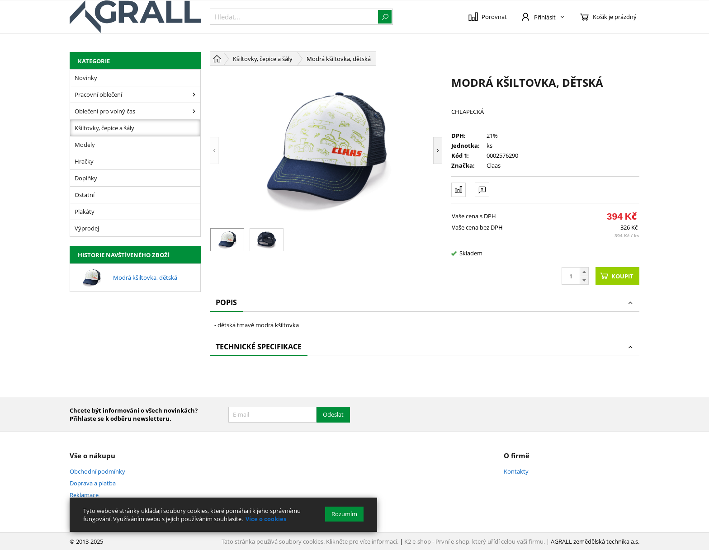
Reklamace (84, 495)
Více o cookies (266, 519)
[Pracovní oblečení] (194, 94)
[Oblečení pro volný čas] (194, 111)
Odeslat (333, 414)
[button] (214, 150)
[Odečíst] (584, 280)
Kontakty (516, 471)
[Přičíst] (584, 271)
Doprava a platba (93, 483)
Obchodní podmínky (97, 471)
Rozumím (344, 514)
